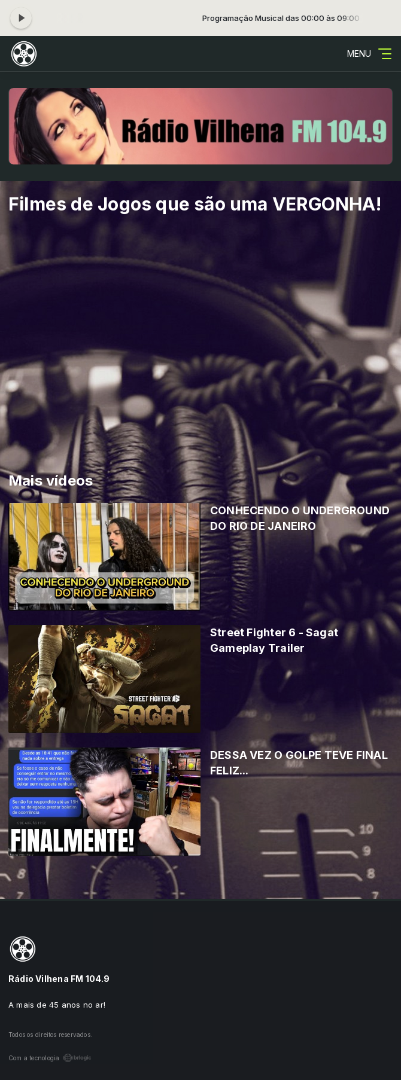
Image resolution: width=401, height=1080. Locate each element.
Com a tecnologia (50, 1058)
